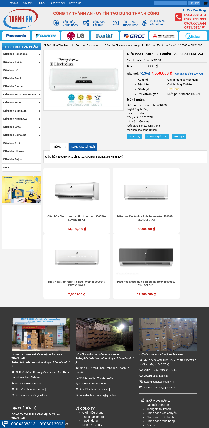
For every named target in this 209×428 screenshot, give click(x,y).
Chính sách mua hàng (160, 364)
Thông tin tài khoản (158, 352)
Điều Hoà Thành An (58, 45)
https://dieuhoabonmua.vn (29, 332)
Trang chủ (14, 3)
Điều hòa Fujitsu (13, 159)
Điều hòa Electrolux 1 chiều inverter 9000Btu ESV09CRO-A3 (146, 199)
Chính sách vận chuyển (161, 356)
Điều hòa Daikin (13, 62)
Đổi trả (150, 368)
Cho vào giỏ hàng (157, 136)
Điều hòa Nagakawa (15, 118)
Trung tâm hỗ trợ (93, 360)
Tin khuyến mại (57, 3)
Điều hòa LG (10, 70)
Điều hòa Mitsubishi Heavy (19, 94)
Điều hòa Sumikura (15, 110)
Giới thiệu (28, 3)
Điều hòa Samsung (14, 135)
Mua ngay (134, 136)
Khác (6, 167)
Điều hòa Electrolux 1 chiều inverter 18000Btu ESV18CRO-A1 (62, 199)
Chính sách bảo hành (160, 360)
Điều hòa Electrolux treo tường (122, 45)
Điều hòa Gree (12, 126)
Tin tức (41, 3)
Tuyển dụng (75, 3)
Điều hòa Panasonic (15, 53)
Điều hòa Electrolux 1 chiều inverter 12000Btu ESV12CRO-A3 (104, 199)
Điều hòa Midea (12, 102)
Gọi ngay (179, 136)
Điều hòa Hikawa (13, 151)
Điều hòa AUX (11, 143)
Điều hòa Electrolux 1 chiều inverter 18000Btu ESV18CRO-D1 (188, 199)
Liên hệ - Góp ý (92, 368)
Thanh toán (153, 373)
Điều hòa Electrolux (87, 45)
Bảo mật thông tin (157, 348)
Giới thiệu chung (93, 356)
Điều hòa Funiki (13, 78)
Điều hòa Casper (13, 86)
